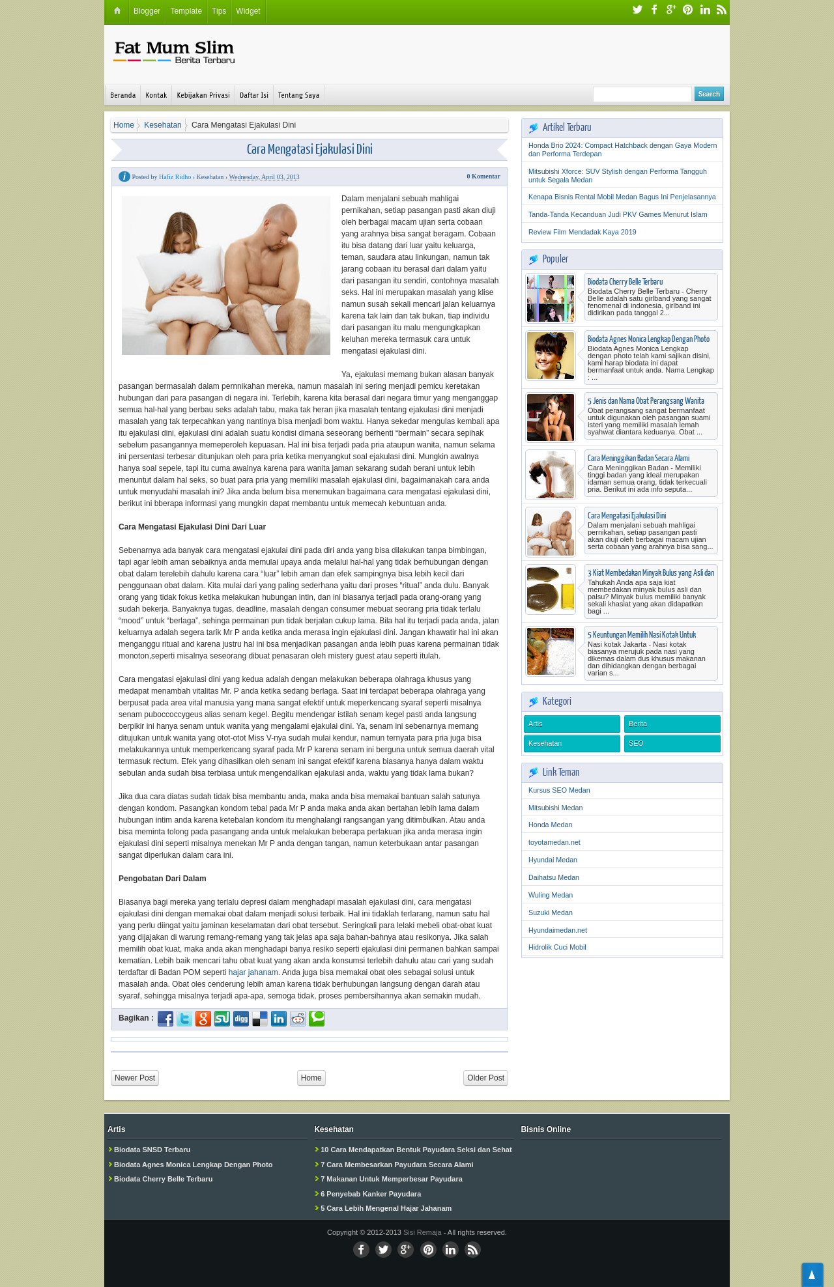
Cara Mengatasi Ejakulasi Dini (310, 148)
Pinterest (688, 10)
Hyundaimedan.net (557, 930)
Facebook (654, 10)
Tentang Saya (298, 95)
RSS (721, 10)
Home (311, 1077)
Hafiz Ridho (175, 176)
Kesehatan (545, 743)
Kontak (156, 95)
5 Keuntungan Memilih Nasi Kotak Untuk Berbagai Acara (642, 639)
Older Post (485, 1077)
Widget (248, 11)
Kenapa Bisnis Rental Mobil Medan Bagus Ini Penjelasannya (622, 197)
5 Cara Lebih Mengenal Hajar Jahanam (386, 1208)
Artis (535, 724)
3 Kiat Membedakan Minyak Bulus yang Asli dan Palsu (651, 577)
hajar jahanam (253, 972)
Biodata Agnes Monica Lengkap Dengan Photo (649, 338)
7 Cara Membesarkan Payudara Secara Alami (397, 1164)
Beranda (123, 95)
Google (671, 10)
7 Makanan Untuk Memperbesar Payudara (392, 1179)
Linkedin (450, 1249)
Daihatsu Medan (553, 877)
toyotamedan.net (554, 842)
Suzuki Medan (550, 912)
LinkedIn (705, 10)
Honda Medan (550, 824)
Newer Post (135, 1077)
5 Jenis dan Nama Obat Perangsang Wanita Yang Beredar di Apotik (646, 405)
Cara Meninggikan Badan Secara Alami (638, 458)
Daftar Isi (254, 95)
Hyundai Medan (552, 860)
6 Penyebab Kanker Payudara (371, 1194)
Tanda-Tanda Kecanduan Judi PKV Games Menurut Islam (618, 214)
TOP (812, 1275)
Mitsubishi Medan (555, 808)
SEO (636, 743)
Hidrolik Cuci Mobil (557, 947)
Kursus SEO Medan (559, 790)
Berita (638, 724)
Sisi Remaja (422, 1232)
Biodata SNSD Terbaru (152, 1149)
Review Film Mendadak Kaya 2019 (582, 232)
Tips (219, 11)
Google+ (405, 1249)
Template (186, 11)
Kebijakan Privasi (203, 95)
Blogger (147, 11)
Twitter (637, 10)
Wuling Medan (550, 895)
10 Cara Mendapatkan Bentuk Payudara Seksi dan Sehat (416, 1149)
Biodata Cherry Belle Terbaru (625, 281)
